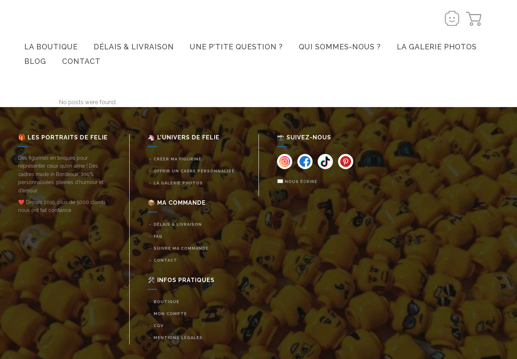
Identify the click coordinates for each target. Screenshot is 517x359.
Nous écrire (301, 181)
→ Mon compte (167, 313)
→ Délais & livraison (175, 224)
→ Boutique (163, 301)
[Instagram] (284, 161)
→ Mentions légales (175, 337)
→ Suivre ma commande (178, 248)
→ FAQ (155, 236)
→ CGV (155, 325)
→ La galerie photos (175, 183)
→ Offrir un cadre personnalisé (191, 171)
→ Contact (162, 260)
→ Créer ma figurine (174, 159)
